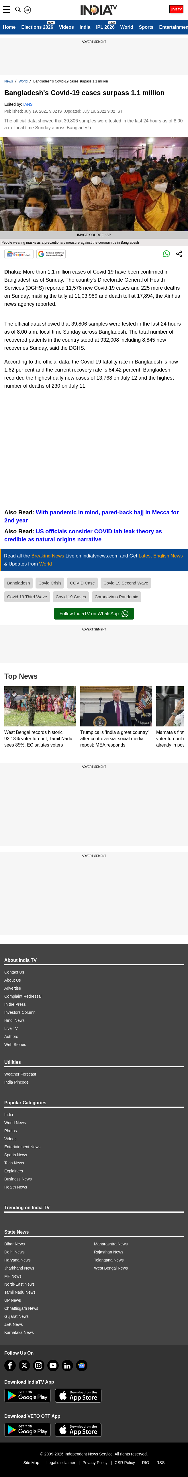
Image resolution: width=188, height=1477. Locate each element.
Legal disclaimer (60, 1462)
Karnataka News (19, 1332)
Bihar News (14, 1244)
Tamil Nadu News (20, 1292)
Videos (66, 27)
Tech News (14, 1163)
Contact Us (14, 972)
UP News (12, 1300)
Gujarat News (16, 1316)
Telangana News (109, 1260)
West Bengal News (111, 1268)
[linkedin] (67, 1365)
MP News (12, 1276)
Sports (146, 27)
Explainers (13, 1171)
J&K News (13, 1324)
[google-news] (81, 1365)
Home (9, 27)
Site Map (31, 1462)
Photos (10, 1130)
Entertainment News (22, 1147)
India (85, 27)
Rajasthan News (108, 1252)
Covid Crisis (49, 582)
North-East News (19, 1284)
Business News (18, 1179)
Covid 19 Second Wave (125, 582)
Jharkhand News (19, 1268)
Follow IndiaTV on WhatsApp (94, 613)
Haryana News (17, 1260)
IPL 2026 (105, 27)
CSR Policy (125, 1462)
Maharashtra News (111, 1244)
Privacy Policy (95, 1462)
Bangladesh (18, 582)
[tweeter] (24, 1365)
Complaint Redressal (23, 996)
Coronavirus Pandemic (116, 596)
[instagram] (38, 1365)
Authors (11, 1036)
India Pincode (16, 1082)
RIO (145, 1462)
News (8, 81)
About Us (12, 980)
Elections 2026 (37, 27)
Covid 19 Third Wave (27, 596)
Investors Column (20, 1012)
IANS (28, 104)
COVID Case (82, 582)
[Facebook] (10, 1365)
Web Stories (15, 1044)
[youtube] (53, 1365)
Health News (15, 1187)
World (126, 27)
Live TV (11, 1028)
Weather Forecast (20, 1074)
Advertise (12, 988)
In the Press (15, 1004)
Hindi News (14, 1020)
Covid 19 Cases (71, 596)
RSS (160, 1462)
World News (15, 1122)
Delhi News (14, 1252)
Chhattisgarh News (21, 1308)
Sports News (15, 1155)
